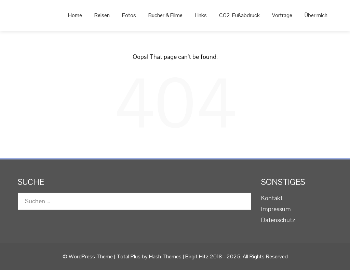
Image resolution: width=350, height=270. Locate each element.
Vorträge (282, 15)
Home (75, 15)
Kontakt (272, 198)
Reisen (102, 15)
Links (201, 15)
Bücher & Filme (165, 15)
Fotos (129, 15)
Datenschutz (278, 220)
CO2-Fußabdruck (239, 15)
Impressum (276, 209)
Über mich (316, 15)
